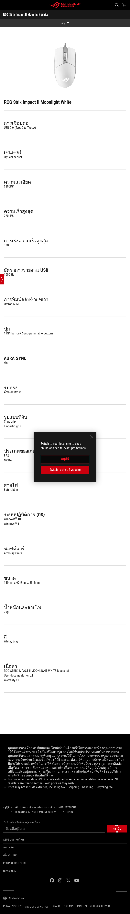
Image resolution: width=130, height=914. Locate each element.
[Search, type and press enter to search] (116, 5)
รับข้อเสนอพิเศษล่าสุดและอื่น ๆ (21, 822)
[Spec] (70, 812)
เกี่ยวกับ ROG (10, 855)
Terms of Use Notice (35, 906)
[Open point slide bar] (2, 279)
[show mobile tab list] (65, 23)
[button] (5, 5)
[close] (91, 437)
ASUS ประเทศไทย (13, 839)
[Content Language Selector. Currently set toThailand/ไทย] (13, 898)
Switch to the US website (65, 470)
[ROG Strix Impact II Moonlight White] (38, 811)
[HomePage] (6, 808)
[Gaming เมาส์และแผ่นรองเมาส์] (33, 807)
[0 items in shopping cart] (124, 5)
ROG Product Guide (14, 863)
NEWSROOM (9, 870)
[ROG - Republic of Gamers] (65, 5)
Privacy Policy (12, 906)
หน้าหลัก (8, 847)
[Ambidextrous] (67, 807)
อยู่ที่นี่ (65, 459)
